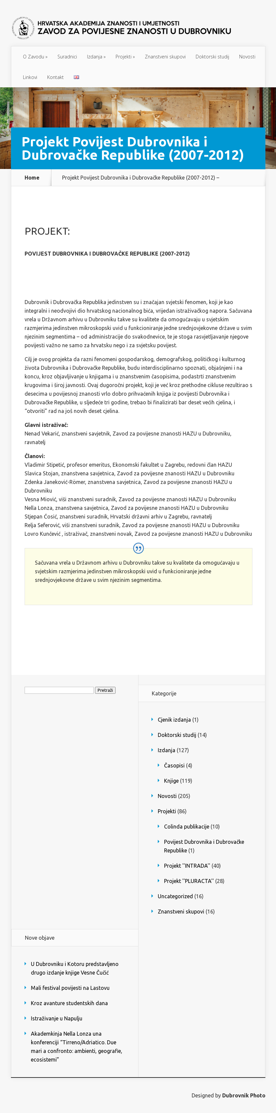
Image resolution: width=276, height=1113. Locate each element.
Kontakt (55, 77)
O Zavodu (35, 56)
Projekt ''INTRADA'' (187, 866)
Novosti (247, 56)
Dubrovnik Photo (243, 1095)
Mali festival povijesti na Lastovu (70, 988)
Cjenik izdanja (174, 720)
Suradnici (67, 56)
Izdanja (96, 56)
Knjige (171, 781)
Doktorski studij (212, 56)
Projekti (125, 56)
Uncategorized (175, 896)
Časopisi (174, 765)
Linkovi (30, 77)
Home (32, 177)
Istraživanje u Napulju (56, 1018)
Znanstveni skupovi (165, 56)
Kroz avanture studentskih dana (69, 1003)
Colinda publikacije (186, 827)
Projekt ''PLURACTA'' (189, 881)
